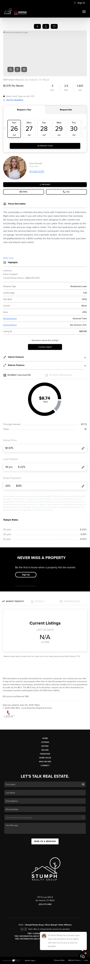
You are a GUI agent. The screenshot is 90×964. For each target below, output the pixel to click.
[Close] (84, 935)
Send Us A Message (45, 841)
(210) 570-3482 (45, 904)
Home (45, 738)
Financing (45, 754)
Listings (45, 742)
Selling (45, 750)
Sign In (79, 2)
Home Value (45, 758)
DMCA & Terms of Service (78, 960)
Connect (45, 765)
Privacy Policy (59, 960)
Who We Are (45, 762)
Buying (45, 746)
